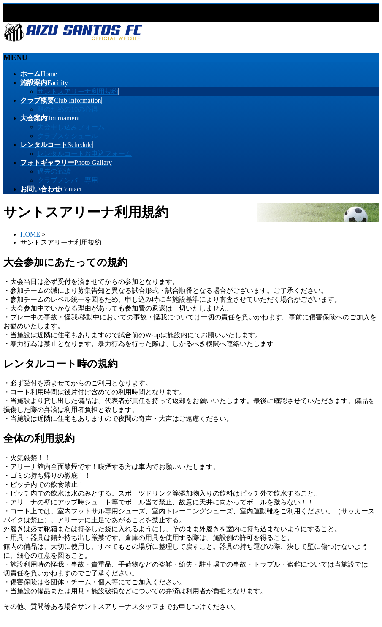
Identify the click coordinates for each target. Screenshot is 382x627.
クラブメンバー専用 (67, 180)
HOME (30, 234)
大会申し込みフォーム (71, 127)
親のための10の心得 (67, 109)
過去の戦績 (54, 171)
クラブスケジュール (67, 135)
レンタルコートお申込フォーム (84, 153)
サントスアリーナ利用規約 (77, 91)
